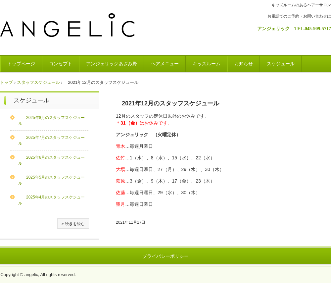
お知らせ (243, 63)
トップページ (21, 63)
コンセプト (60, 63)
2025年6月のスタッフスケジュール (51, 160)
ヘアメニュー (165, 63)
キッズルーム (206, 63)
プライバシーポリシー (165, 256)
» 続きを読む (73, 223)
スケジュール (281, 63)
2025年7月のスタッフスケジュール (51, 140)
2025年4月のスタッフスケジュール (51, 200)
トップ (6, 82)
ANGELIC (71, 30)
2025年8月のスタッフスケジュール (51, 120)
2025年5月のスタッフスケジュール (51, 180)
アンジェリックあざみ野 (111, 63)
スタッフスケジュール (38, 82)
